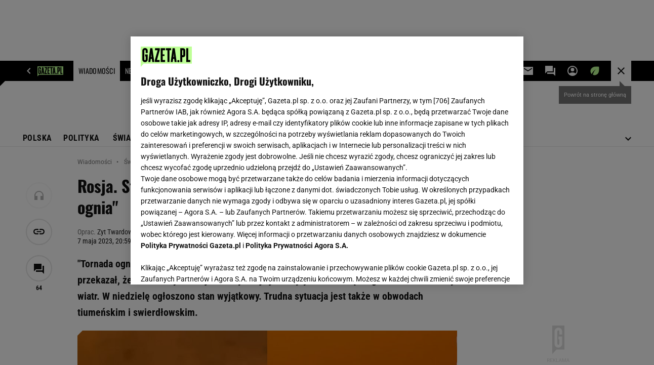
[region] (327, 160)
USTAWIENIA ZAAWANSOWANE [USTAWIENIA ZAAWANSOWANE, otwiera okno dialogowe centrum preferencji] (207, 264)
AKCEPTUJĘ (479, 265)
